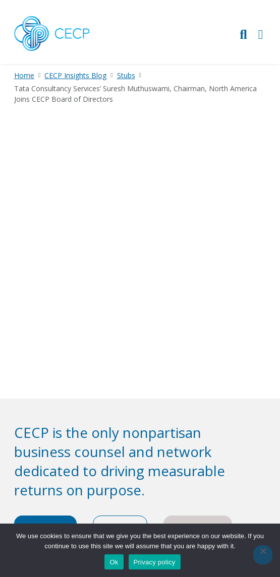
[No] (262, 554)
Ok (113, 562)
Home (24, 75)
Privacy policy (155, 562)
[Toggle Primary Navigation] (260, 34)
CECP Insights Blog (75, 75)
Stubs (126, 75)
